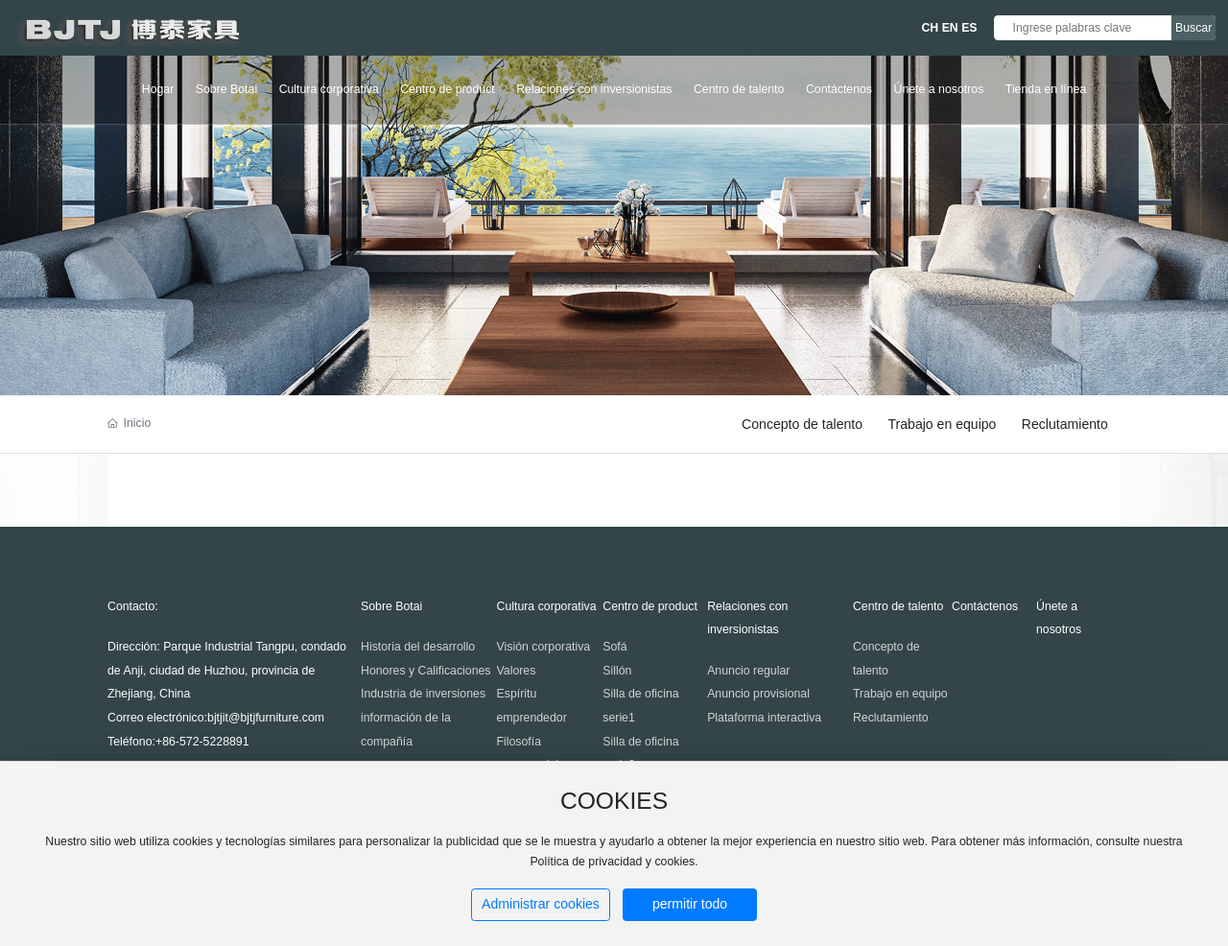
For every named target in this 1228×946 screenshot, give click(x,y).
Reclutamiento (1065, 424)
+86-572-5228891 (202, 741)
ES (969, 28)
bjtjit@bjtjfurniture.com (265, 717)
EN (950, 28)
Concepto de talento (802, 424)
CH (929, 28)
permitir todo (689, 903)
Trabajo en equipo (941, 424)
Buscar (1193, 28)
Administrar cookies (541, 903)
